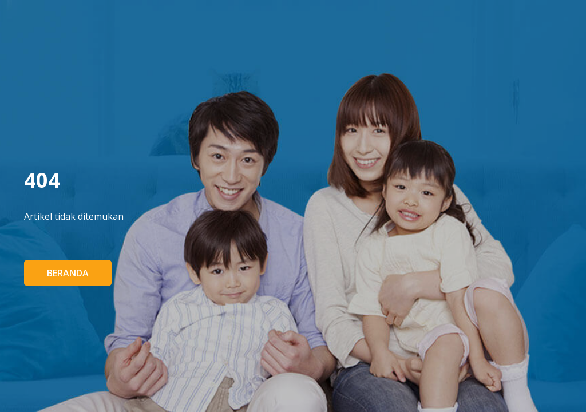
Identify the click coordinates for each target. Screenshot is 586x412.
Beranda (68, 273)
